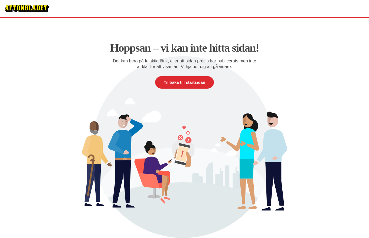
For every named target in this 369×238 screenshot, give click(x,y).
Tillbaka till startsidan (184, 82)
